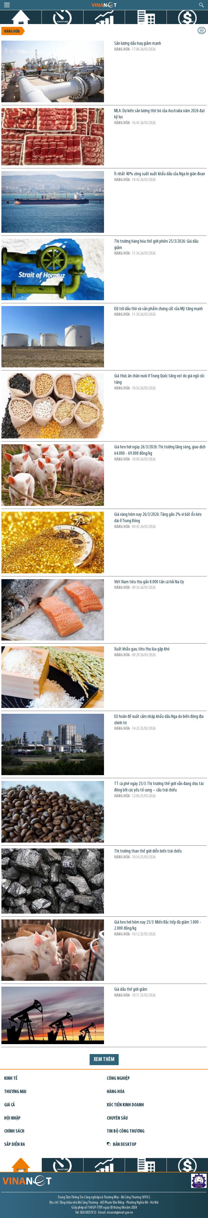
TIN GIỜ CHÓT (62, 21)
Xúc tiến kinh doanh (125, 1105)
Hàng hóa (12, 32)
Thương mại (15, 1091)
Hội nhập (12, 1118)
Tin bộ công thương (125, 1131)
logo (104, 4)
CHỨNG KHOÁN (187, 21)
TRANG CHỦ (20, 21)
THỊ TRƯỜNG (104, 21)
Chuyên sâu (117, 1118)
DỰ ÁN (145, 21)
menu (7, 5)
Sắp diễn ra (14, 1144)
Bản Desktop (121, 1144)
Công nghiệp (118, 1078)
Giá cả (9, 1105)
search (201, 5)
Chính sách (14, 1131)
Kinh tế (10, 1078)
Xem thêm (104, 1059)
